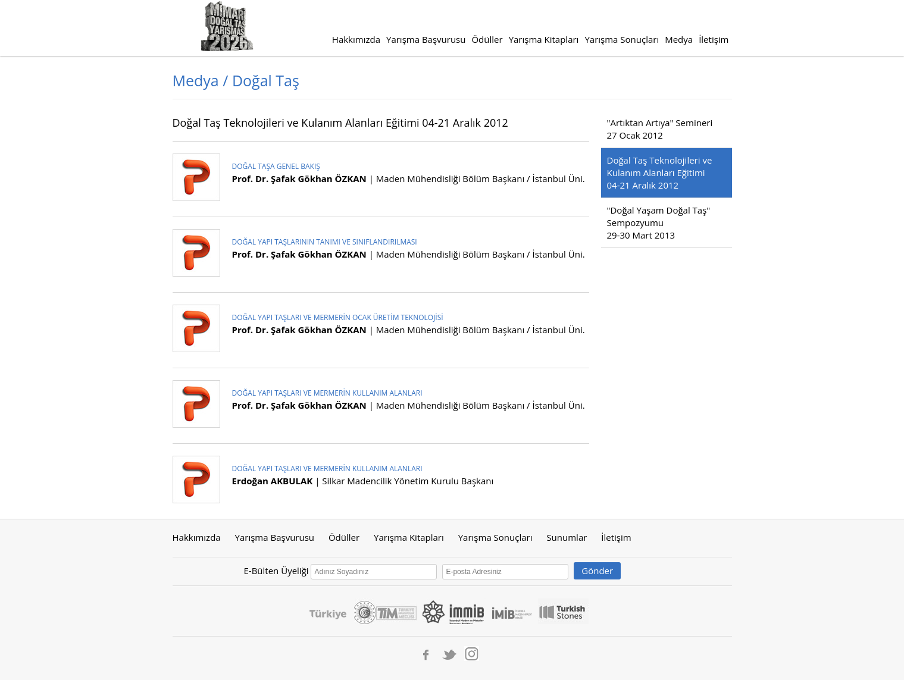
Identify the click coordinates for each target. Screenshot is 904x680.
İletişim (713, 39)
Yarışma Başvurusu (425, 39)
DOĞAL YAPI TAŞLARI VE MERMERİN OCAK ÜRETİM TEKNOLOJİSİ (337, 317)
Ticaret (365, 611)
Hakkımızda (356, 39)
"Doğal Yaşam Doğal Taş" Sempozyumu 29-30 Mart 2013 (659, 222)
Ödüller (486, 39)
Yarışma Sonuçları (621, 39)
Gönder (597, 570)
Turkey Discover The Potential (328, 611)
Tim (396, 611)
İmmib (454, 611)
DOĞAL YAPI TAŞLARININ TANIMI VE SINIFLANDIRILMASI (324, 242)
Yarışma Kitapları (544, 39)
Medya (679, 39)
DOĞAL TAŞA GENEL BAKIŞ (276, 166)
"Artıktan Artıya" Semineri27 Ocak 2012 (660, 129)
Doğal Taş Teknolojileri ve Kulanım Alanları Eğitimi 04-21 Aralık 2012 (659, 172)
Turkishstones (563, 611)
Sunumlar (566, 537)
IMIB (512, 611)
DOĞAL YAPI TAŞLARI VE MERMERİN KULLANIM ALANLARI (327, 393)
